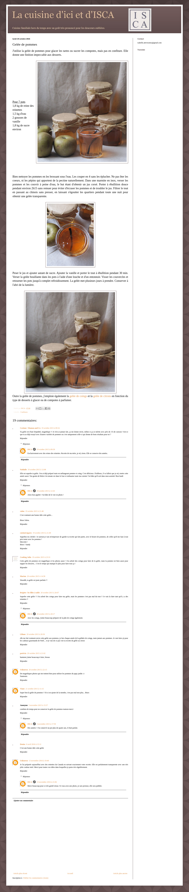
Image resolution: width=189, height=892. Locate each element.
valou (22, 511)
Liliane (23, 634)
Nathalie (23, 469)
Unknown (24, 670)
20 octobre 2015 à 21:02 (36, 653)
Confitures (24, 412)
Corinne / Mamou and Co (30, 428)
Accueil (70, 873)
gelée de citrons (102, 396)
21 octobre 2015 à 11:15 (35, 689)
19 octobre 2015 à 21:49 (42, 533)
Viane (22, 689)
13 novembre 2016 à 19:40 (39, 761)
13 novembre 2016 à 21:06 (47, 782)
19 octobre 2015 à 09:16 (50, 428)
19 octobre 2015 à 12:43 (46, 491)
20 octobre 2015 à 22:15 (38, 670)
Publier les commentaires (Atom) (35, 878)
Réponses (26, 444)
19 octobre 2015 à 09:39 (46, 449)
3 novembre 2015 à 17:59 (46, 724)
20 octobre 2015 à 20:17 (46, 614)
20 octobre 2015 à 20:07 (50, 593)
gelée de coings (78, 396)
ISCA (29, 449)
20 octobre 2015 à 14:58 (36, 576)
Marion (23, 576)
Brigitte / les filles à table (30, 593)
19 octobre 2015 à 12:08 (37, 469)
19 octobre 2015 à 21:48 (34, 511)
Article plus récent (20, 873)
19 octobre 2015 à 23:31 (41, 557)
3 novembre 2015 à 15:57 (38, 705)
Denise (22, 744)
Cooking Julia (25, 557)
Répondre (23, 438)
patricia (23, 653)
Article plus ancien (120, 873)
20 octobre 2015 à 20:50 (36, 634)
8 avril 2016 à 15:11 (33, 744)
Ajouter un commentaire (23, 800)
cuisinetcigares (26, 533)
